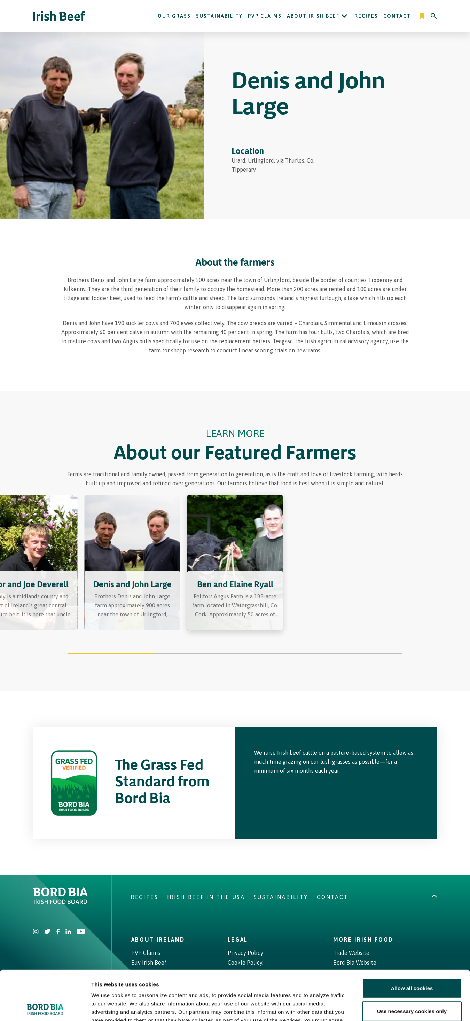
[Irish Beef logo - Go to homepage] (59, 16)
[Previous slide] (47, 567)
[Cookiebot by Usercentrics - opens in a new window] (45, 1007)
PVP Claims (265, 16)
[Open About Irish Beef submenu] (344, 16)
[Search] (434, 16)
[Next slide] (423, 567)
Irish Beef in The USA (206, 897)
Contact (397, 16)
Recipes (366, 16)
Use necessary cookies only (412, 962)
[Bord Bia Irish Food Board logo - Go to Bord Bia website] (60, 902)
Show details (365, 1007)
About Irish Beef (313, 16)
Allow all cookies (412, 939)
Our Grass (174, 16)
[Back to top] (434, 897)
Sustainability (219, 16)
